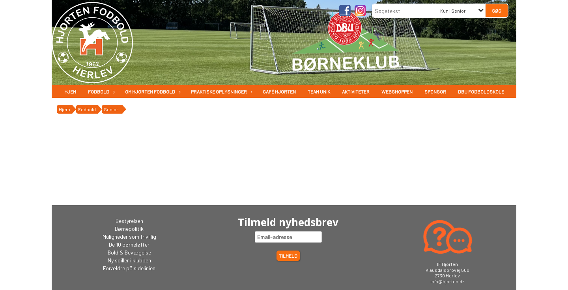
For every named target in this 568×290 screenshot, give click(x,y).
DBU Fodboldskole (481, 91)
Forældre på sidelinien (129, 268)
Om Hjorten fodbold (152, 91)
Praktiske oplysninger (221, 91)
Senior (111, 109)
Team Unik (319, 91)
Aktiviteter (356, 91)
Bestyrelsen (129, 220)
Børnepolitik (129, 228)
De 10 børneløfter (129, 244)
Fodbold (100, 91)
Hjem (70, 91)
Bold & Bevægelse (129, 252)
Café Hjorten (279, 91)
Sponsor (435, 91)
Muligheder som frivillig (129, 236)
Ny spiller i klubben (129, 260)
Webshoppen (397, 91)
